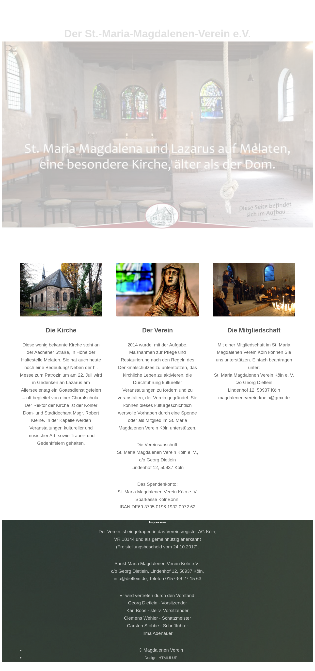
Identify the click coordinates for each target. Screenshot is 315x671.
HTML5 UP (167, 658)
